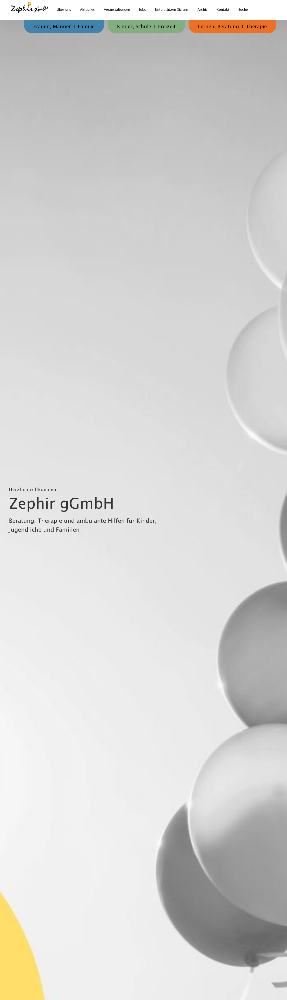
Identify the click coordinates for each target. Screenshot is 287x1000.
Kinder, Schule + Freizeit (146, 26)
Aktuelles (87, 9)
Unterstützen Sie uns (172, 9)
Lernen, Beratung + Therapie (232, 26)
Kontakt (223, 9)
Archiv (203, 9)
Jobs (142, 9)
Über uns (64, 9)
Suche (243, 9)
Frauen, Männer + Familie (64, 26)
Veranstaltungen (117, 9)
